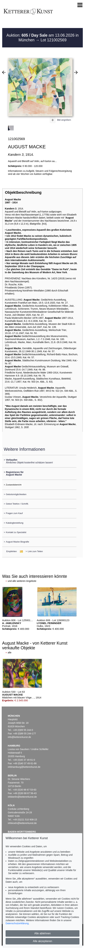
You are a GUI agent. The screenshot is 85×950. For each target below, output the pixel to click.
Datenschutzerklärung (17, 923)
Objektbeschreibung (23, 192)
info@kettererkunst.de (19, 737)
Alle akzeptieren (42, 941)
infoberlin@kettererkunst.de (22, 796)
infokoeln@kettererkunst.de (22, 823)
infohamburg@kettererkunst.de (24, 767)
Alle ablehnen (42, 933)
